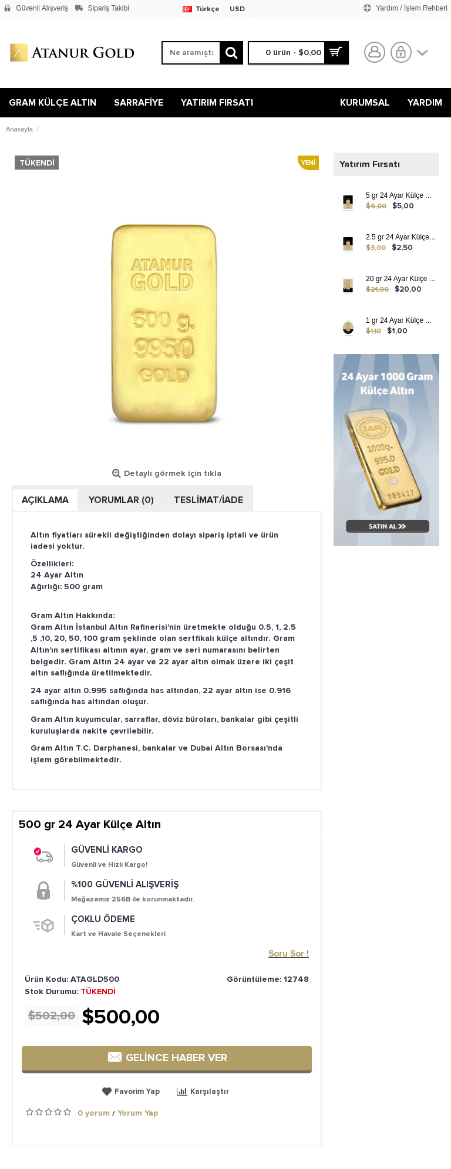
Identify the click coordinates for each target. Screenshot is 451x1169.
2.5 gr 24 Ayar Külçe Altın (401, 237)
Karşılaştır (209, 1091)
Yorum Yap (137, 1113)
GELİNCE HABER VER (166, 1057)
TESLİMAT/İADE (208, 500)
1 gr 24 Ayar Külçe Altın (401, 321)
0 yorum (94, 1113)
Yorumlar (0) (121, 500)
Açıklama (45, 500)
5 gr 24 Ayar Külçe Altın (401, 196)
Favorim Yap (137, 1091)
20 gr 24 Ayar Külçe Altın (401, 279)
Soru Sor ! (288, 953)
